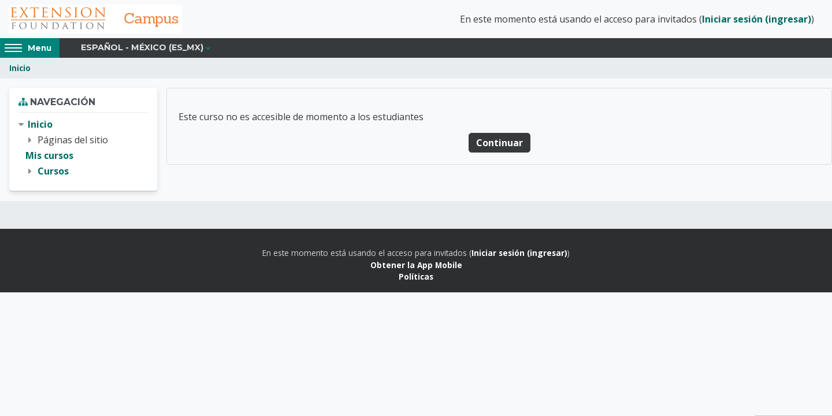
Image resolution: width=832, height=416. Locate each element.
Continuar (499, 142)
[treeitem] (83, 148)
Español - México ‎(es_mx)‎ (142, 47)
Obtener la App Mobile (416, 264)
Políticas (416, 276)
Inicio (20, 67)
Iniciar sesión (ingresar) (756, 19)
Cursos (53, 171)
